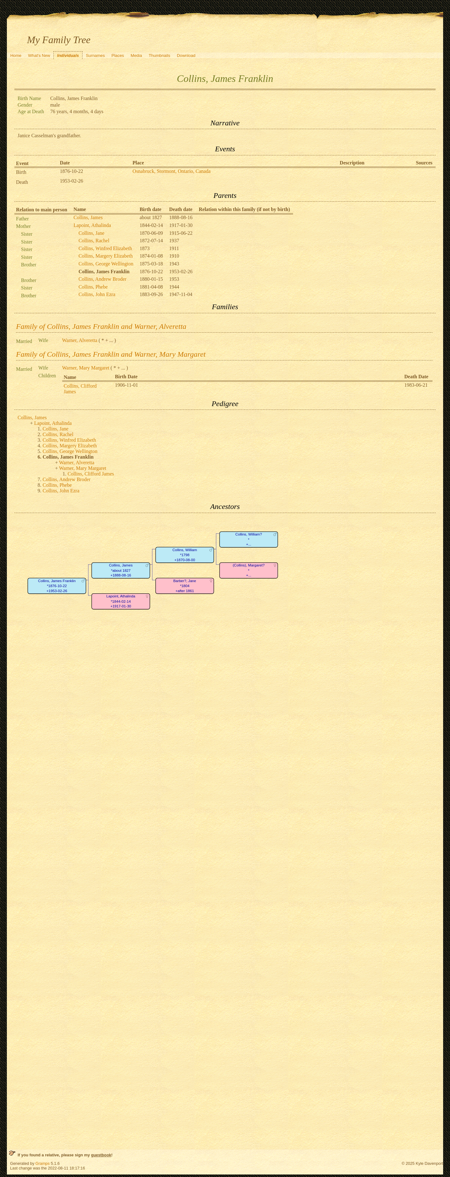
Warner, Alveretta (80, 340)
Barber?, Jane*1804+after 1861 (184, 586)
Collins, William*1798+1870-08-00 (184, 555)
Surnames (95, 55)
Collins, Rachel (93, 240)
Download (186, 55)
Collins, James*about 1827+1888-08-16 (121, 570)
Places (118, 55)
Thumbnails (159, 55)
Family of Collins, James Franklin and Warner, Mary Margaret (111, 354)
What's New (39, 55)
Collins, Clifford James (91, 473)
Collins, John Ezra (96, 294)
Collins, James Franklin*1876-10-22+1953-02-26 (57, 586)
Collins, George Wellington (105, 263)
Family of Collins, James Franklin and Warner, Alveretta (101, 326)
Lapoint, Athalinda (92, 225)
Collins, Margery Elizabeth (105, 256)
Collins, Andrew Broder (102, 279)
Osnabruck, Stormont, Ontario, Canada (171, 171)
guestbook (101, 1155)
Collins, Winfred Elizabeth (105, 248)
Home (16, 55)
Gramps (42, 1163)
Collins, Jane (91, 233)
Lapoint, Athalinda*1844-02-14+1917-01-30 (121, 601)
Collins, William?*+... (248, 539)
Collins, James (87, 217)
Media (136, 55)
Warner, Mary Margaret (85, 367)
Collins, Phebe (93, 286)
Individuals (68, 55)
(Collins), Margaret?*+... (249, 570)
